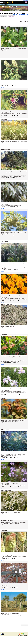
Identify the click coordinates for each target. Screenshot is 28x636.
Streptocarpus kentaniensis (7, 562)
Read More (2, 87)
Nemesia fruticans (5, 366)
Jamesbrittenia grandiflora (6, 461)
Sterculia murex (4, 210)
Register (26, 0)
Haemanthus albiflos (5, 26)
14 (20, 24)
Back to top (24, 625)
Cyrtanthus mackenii (5, 429)
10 (12, 24)
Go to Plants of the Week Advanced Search (20, 14)
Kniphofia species (5, 530)
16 (24, 24)
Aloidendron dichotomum (6, 591)
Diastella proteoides (5, 89)
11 (14, 24)
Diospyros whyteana (5, 149)
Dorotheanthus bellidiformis (7, 520)
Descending (26, 21)
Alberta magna (4, 334)
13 (18, 24)
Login (24, 0)
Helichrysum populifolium (6, 304)
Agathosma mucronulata (6, 490)
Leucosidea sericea (5, 58)
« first (2, 24)
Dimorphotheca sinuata (6, 273)
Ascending (21, 21)
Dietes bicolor (4, 119)
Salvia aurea (3, 398)
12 (16, 24)
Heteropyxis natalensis (6, 181)
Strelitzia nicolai (4, 241)
